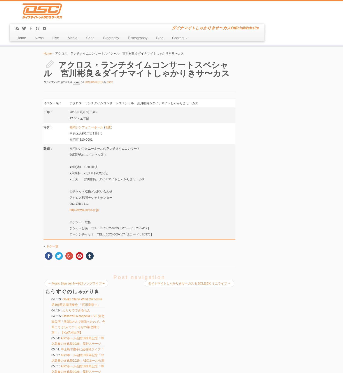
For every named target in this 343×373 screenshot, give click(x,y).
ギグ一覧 (52, 226)
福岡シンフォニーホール (86, 107)
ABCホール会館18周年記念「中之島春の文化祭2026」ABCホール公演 (273, 127)
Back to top (293, 366)
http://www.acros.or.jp (83, 190)
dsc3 (109, 62)
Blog (239, 18)
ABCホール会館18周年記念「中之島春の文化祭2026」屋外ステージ (273, 99)
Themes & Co (186, 366)
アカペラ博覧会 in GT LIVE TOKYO (153, 306)
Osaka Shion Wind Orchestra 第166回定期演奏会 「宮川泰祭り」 (272, 55)
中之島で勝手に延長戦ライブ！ (271, 176)
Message (52, 339)
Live (134, 18)
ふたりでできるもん (273, 66)
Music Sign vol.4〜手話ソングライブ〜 (76, 263)
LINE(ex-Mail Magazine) (60, 334)
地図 (108, 107)
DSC (160, 366)
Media (151, 18)
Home (100, 18)
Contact (259, 18)
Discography (217, 18)
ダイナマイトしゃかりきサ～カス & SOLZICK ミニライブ (188, 263)
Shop (169, 18)
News (118, 18)
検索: (134, 341)
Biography (190, 18)
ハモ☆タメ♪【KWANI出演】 (269, 209)
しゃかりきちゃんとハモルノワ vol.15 (154, 301)
